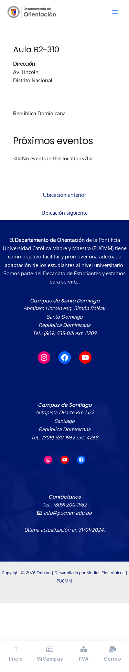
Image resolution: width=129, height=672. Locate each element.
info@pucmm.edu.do (64, 513)
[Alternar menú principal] (115, 12)
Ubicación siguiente (65, 213)
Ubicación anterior (64, 195)
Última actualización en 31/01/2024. (64, 529)
